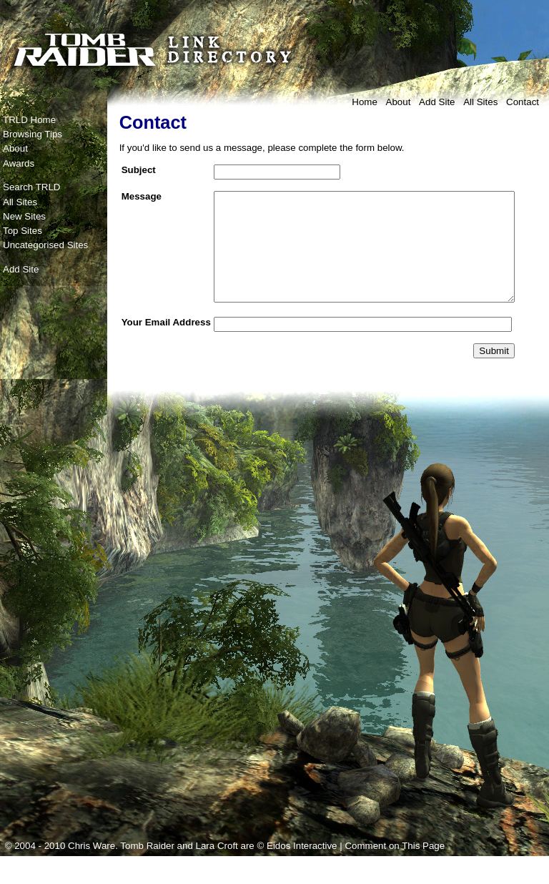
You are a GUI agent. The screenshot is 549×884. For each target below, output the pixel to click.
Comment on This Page (395, 873)
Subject (139, 169)
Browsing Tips (32, 134)
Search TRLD (32, 187)
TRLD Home (29, 119)
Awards (18, 163)
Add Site (437, 102)
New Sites (24, 216)
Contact (522, 102)
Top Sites (22, 230)
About (398, 102)
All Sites (480, 102)
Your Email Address (146, 349)
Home (364, 102)
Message (142, 196)
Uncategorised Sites (45, 245)
